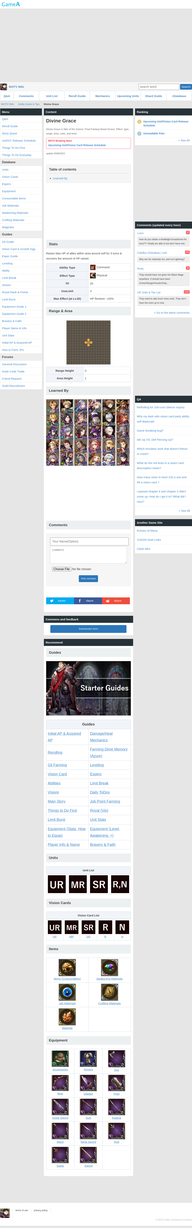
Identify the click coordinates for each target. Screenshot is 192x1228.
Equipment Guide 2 (14, 313)
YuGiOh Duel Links (149, 539)
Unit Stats (98, 822)
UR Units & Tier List (148, 292)
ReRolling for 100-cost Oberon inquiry (161, 407)
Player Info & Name (64, 847)
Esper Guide (10, 256)
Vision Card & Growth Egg (18, 249)
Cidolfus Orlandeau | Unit (152, 252)
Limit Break (99, 785)
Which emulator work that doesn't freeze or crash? (162, 451)
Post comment (88, 581)
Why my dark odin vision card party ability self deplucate (163, 419)
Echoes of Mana (147, 530)
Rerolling (55, 755)
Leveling (97, 767)
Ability (6, 270)
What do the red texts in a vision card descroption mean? (160, 465)
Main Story (57, 804)
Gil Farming (57, 767)
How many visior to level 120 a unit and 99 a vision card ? (161, 480)
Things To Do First (13, 147)
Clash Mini (143, 548)
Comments (26, 96)
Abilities (54, 785)
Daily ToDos (100, 794)
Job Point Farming (105, 804)
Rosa (140, 268)
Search (185, 86)
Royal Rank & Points (15, 292)
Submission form (88, 631)
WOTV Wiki (16, 86)
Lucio (140, 233)
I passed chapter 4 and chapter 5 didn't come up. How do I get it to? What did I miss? (161, 496)
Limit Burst (56, 822)
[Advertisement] (96, 45)
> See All (184, 140)
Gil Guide (8, 241)
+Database (179, 96)
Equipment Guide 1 (14, 306)
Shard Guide (153, 96)
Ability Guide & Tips (29, 104)
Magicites (8, 227)
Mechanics (102, 96)
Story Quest (9, 133)
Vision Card (57, 776)
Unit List (52, 96)
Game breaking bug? (150, 430)
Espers (96, 776)
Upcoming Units (128, 96)
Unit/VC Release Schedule (19, 140)
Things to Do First (62, 813)
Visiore (53, 794)
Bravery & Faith (102, 847)
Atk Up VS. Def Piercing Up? (155, 439)
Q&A (7, 96)
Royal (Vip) (99, 813)
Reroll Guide (77, 96)
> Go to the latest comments (172, 312)
